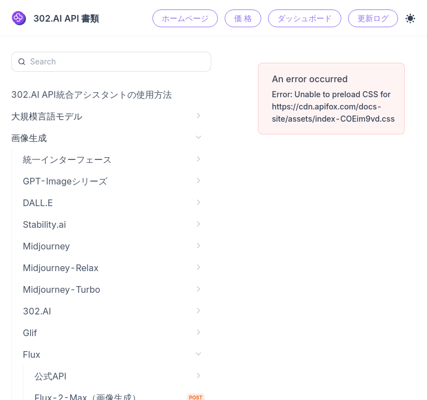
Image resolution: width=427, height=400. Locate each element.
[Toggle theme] (410, 18)
